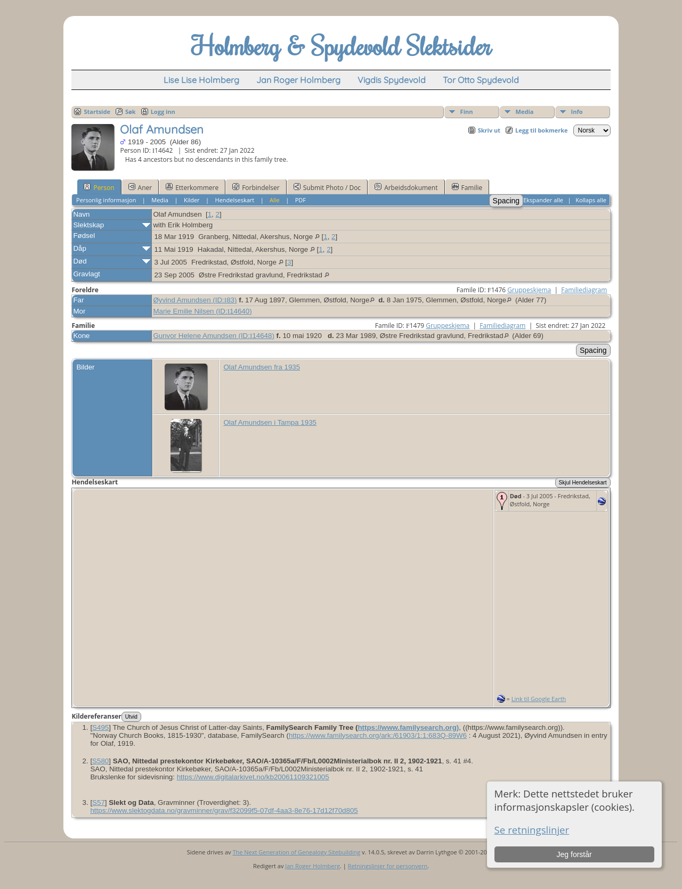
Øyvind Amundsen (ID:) (195, 300)
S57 (98, 802)
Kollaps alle (590, 200)
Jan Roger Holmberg (312, 866)
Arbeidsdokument (406, 187)
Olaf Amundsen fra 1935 (261, 367)
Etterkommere (192, 187)
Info (577, 112)
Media (525, 112)
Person (99, 187)
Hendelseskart (235, 200)
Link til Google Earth (539, 699)
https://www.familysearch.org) (408, 727)
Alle (275, 200)
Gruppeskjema (529, 289)
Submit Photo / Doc (327, 187)
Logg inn (163, 112)
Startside (97, 112)
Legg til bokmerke (541, 130)
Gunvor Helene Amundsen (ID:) (213, 336)
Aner (140, 187)
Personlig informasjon (106, 200)
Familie (467, 187)
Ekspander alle (543, 200)
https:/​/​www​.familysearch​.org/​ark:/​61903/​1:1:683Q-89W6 (378, 735)
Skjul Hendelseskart (583, 482)
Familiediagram (584, 289)
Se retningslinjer (532, 829)
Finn (466, 112)
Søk (130, 112)
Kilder (192, 200)
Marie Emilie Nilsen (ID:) (202, 311)
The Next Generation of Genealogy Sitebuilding (296, 852)
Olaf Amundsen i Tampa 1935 (269, 422)
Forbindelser (256, 187)
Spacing (506, 200)
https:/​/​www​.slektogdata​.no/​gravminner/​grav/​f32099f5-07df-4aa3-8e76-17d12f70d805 (224, 810)
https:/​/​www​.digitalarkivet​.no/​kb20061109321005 (253, 777)
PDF (300, 200)
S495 (100, 727)
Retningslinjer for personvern (388, 866)
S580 (100, 761)
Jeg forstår (574, 854)
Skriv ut (489, 130)
